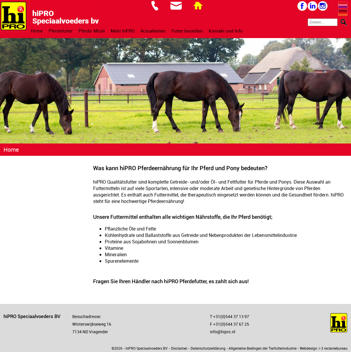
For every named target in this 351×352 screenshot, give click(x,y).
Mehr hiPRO (123, 31)
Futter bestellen (187, 31)
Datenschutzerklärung (208, 348)
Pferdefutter (61, 31)
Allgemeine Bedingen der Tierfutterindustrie (263, 348)
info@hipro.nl (222, 331)
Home (37, 31)
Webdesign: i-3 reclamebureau (323, 348)
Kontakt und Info (226, 31)
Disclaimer (179, 348)
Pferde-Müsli (91, 31)
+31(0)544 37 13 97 (231, 316)
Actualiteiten (153, 31)
